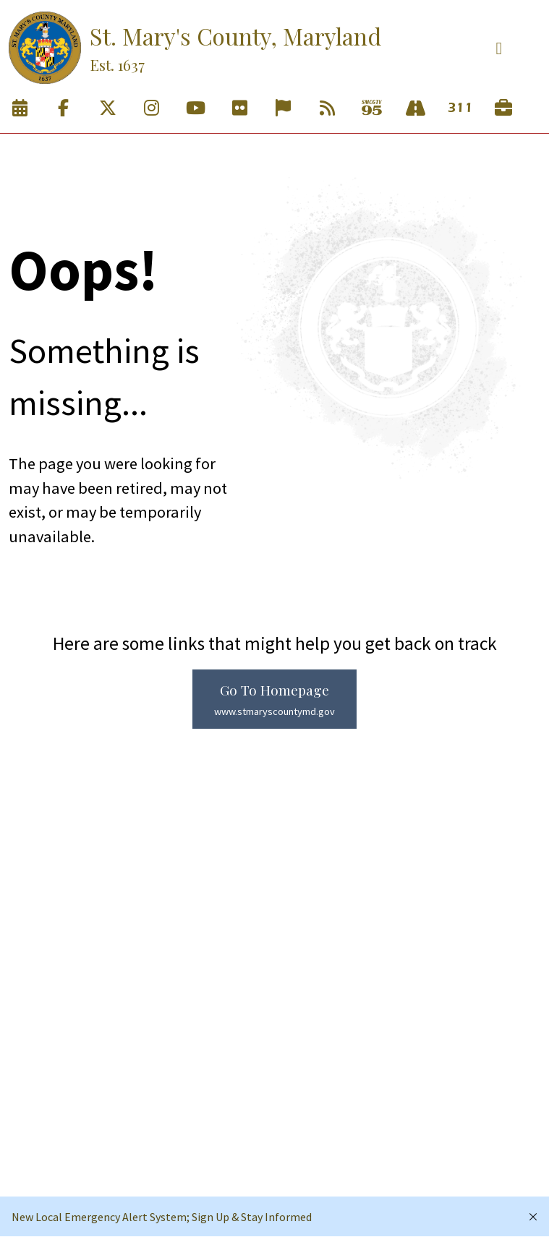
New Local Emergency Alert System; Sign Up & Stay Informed (162, 1217)
